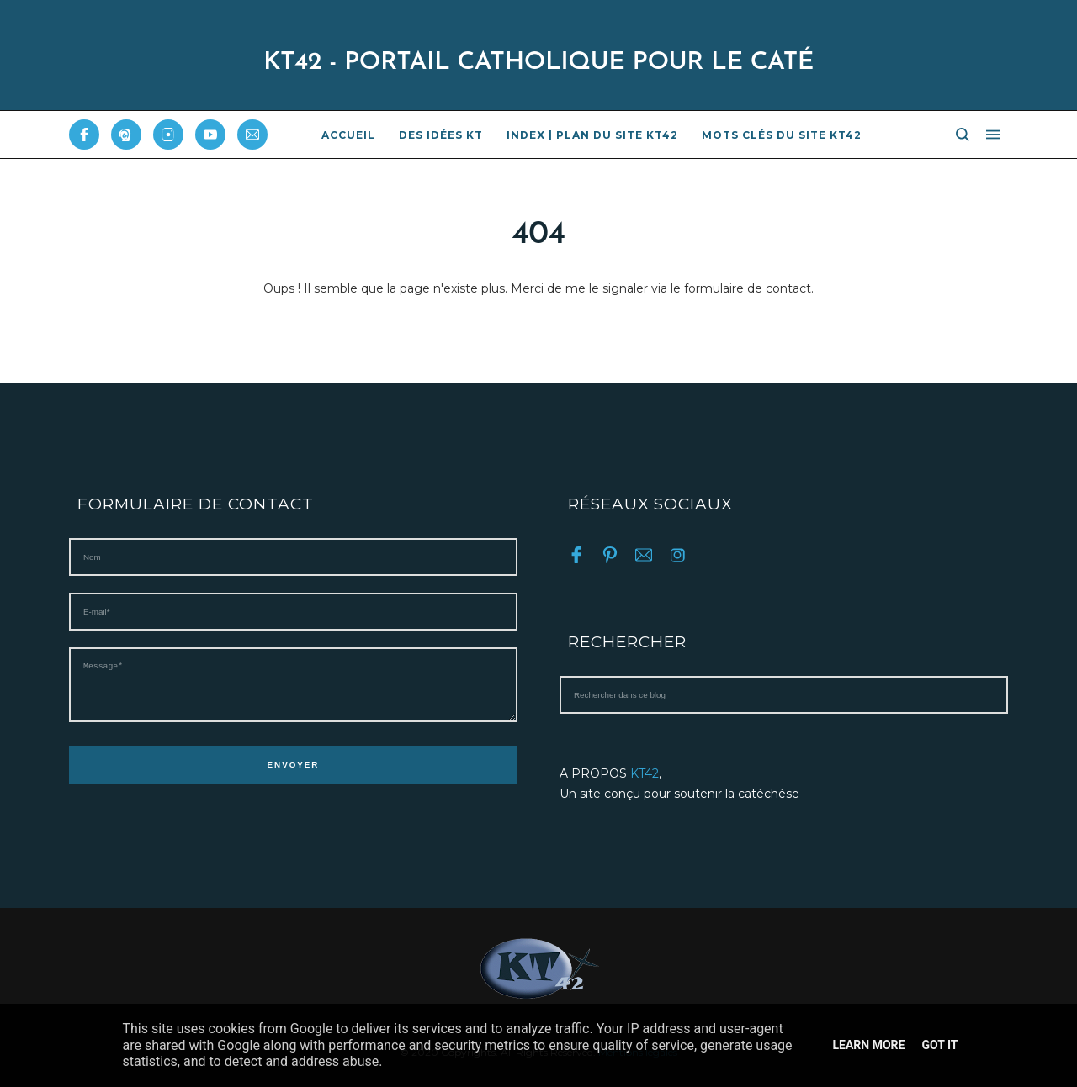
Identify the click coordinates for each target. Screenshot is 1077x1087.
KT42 (644, 773)
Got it (939, 1045)
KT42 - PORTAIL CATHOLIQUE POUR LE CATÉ (538, 63)
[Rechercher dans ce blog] (784, 695)
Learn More (868, 1045)
